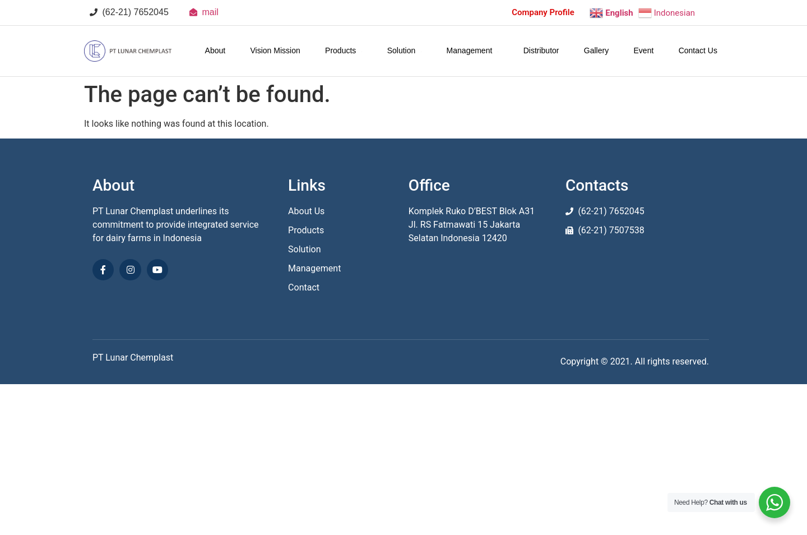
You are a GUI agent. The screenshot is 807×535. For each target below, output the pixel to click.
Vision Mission (275, 50)
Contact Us (698, 50)
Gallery (596, 50)
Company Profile (543, 12)
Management (473, 50)
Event (644, 50)
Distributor (541, 50)
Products (343, 50)
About (215, 50)
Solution (404, 50)
